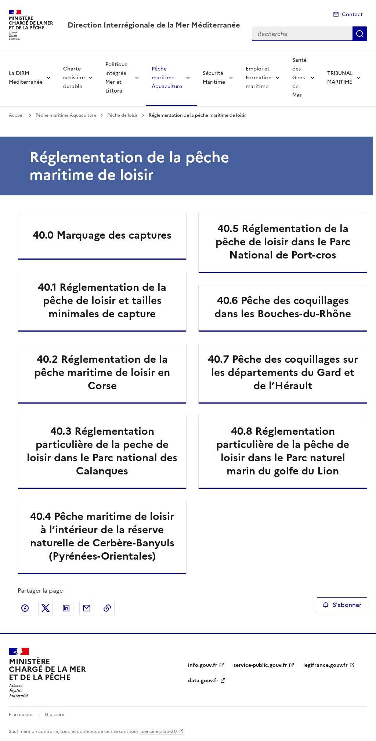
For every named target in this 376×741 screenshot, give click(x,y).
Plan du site (21, 714)
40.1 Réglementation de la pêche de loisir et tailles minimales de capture (102, 300)
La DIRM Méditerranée (26, 77)
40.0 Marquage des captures (102, 235)
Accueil (17, 115)
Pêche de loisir (122, 115)
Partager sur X (45, 608)
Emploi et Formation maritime (259, 77)
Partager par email (86, 608)
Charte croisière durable (74, 77)
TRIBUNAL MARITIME (339, 77)
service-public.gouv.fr (260, 665)
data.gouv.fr (203, 680)
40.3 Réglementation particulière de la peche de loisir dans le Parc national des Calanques (102, 450)
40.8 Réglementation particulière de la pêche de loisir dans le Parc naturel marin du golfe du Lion (282, 450)
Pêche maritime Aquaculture (167, 77)
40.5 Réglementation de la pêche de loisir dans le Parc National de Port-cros (283, 241)
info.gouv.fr (202, 665)
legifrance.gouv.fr (325, 665)
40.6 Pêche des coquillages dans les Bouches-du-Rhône (282, 307)
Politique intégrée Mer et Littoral (116, 78)
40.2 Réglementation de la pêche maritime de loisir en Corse (102, 372)
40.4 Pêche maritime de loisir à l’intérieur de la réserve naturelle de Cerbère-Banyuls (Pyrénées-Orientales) (102, 536)
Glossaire (54, 714)
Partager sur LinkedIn (66, 608)
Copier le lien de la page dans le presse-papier (107, 608)
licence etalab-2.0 (158, 731)
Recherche (359, 33)
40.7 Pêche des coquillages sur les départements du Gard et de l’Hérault (283, 372)
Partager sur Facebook (25, 608)
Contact (352, 14)
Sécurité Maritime (214, 77)
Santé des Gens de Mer (299, 77)
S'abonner (342, 604)
